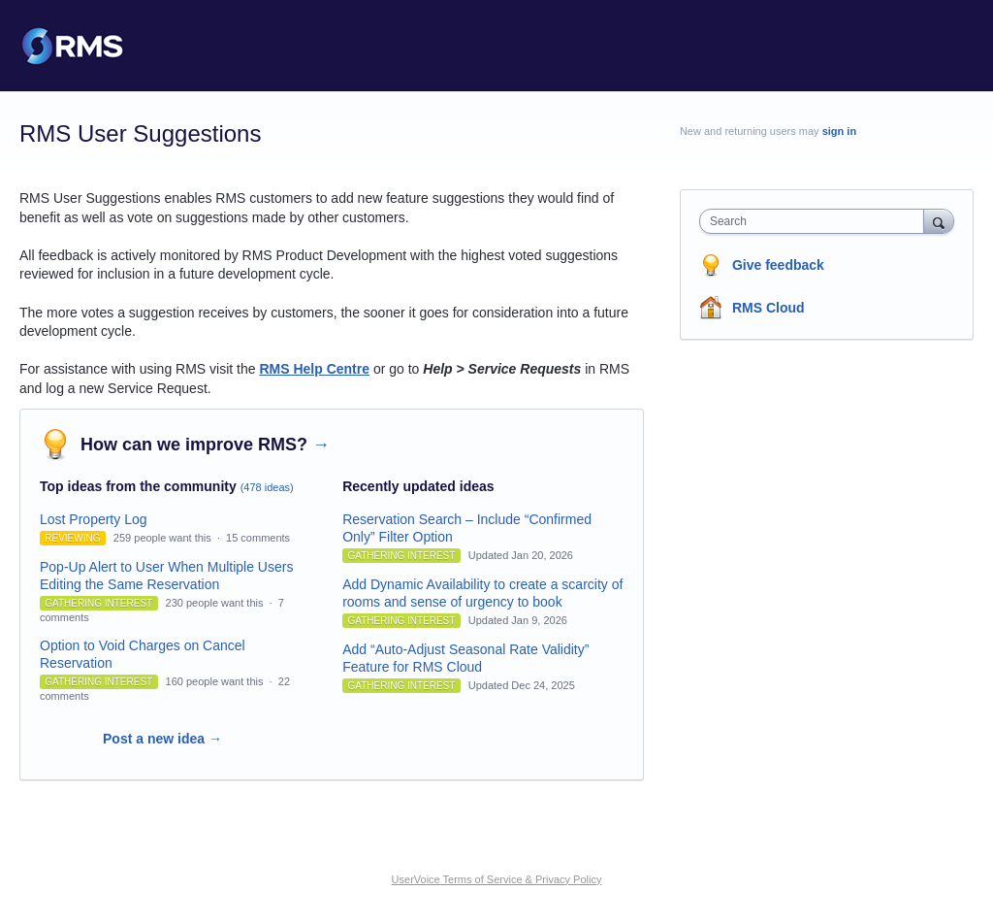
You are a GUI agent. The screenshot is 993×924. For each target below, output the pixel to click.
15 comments (258, 538)
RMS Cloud (768, 307)
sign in (839, 131)
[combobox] (816, 221)
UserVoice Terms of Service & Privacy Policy (497, 879)
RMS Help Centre (314, 369)
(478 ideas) (267, 487)
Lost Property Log (93, 519)
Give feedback (778, 265)
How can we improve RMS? (205, 444)
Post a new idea (162, 738)
